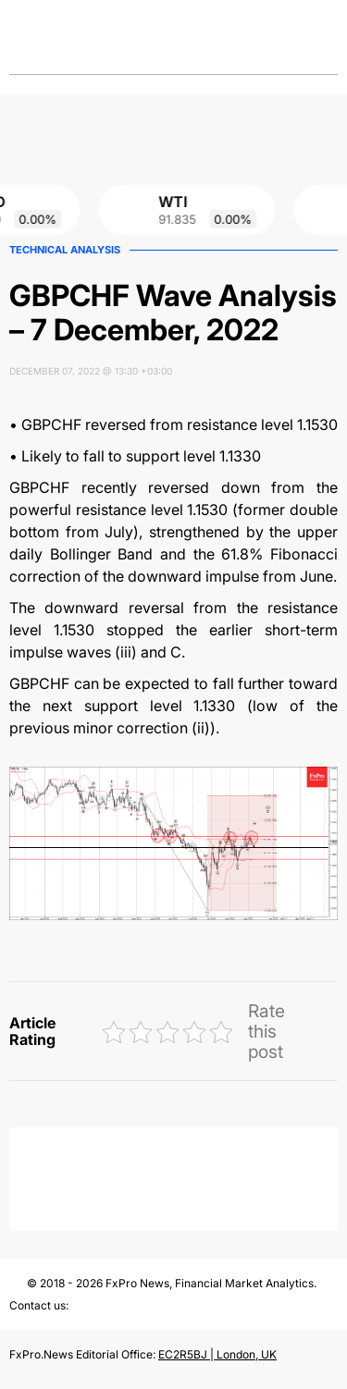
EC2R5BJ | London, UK (217, 1354)
